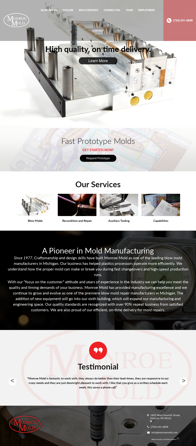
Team (129, 10)
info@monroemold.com (164, 432)
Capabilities (112, 10)
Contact (98, 30)
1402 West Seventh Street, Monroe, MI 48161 (165, 417)
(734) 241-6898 (183, 20)
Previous (12, 382)
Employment (146, 10)
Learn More (98, 61)
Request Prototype (98, 158)
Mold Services (88, 10)
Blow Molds (49, 10)
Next (184, 382)
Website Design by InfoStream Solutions (165, 439)
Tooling (68, 10)
